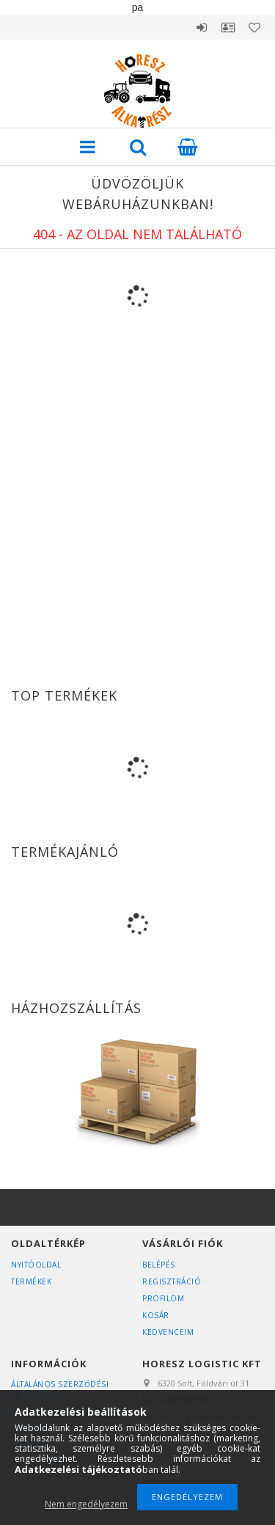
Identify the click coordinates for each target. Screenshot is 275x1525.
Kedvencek (254, 27)
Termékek (31, 1281)
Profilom (163, 1298)
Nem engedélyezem (86, 1504)
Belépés (202, 27)
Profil (228, 27)
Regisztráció (171, 1281)
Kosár (155, 1315)
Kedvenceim (168, 1332)
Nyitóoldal (36, 1264)
